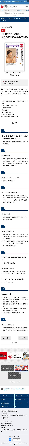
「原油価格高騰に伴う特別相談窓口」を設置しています (14, 2)
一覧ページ (16, 439)
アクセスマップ (4, 406)
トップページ (4, 396)
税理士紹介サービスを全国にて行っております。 (14, 389)
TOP (2, 10)
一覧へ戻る (14, 343)
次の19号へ (23, 338)
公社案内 (3, 399)
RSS (16, 406)
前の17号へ (6, 338)
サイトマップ (18, 403)
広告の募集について (20, 399)
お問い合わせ (18, 396)
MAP (5, 418)
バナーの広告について (15, 382)
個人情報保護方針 (5, 403)
